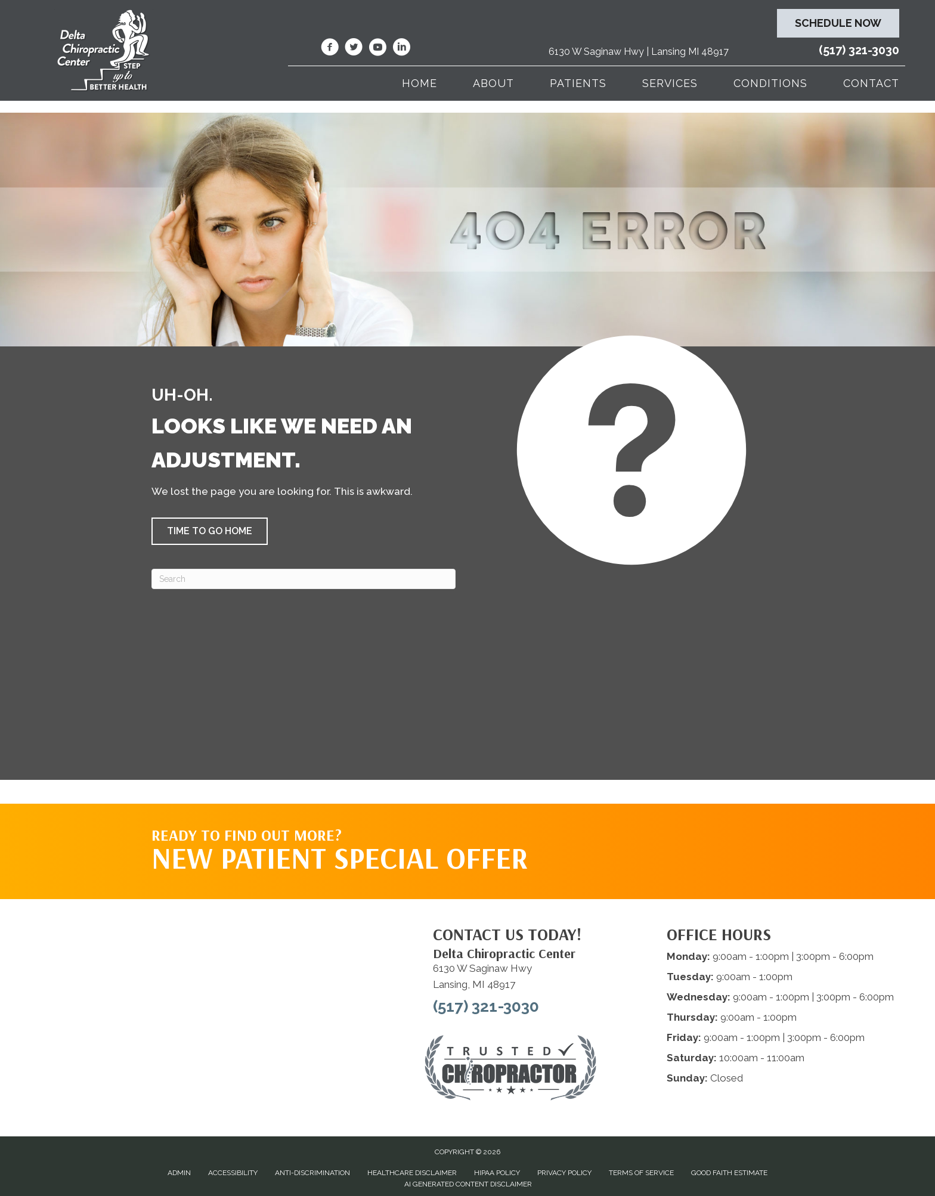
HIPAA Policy (497, 1173)
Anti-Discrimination (312, 1173)
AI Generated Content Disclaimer (468, 1184)
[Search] (303, 579)
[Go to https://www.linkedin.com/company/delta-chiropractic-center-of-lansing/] (401, 49)
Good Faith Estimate (729, 1173)
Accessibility (233, 1173)
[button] (209, 531)
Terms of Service (641, 1173)
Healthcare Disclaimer (412, 1173)
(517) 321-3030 (859, 50)
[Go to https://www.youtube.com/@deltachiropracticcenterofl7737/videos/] (377, 49)
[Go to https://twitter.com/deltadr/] (354, 49)
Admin (179, 1173)
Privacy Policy (564, 1173)
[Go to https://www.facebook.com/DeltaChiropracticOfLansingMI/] (330, 49)
